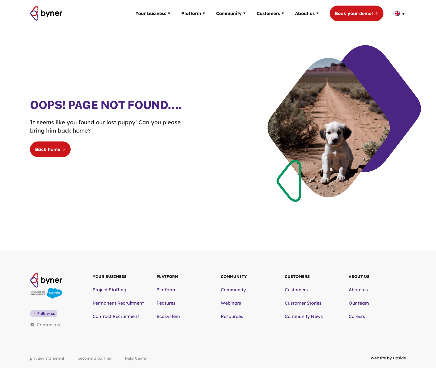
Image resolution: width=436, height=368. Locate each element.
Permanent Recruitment (118, 303)
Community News (304, 316)
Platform (166, 289)
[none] (400, 13)
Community (233, 289)
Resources (232, 316)
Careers (357, 316)
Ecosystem (168, 316)
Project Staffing (109, 289)
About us (358, 289)
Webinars (231, 303)
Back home (50, 149)
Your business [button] (152, 13)
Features (166, 303)
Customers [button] (270, 13)
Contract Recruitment (116, 316)
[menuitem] (400, 13)
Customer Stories (303, 303)
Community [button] (231, 13)
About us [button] (307, 13)
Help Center (136, 358)
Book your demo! (356, 13)
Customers (296, 289)
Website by (388, 357)
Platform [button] (193, 13)
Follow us (43, 313)
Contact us (45, 324)
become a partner (95, 358)
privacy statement (47, 358)
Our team (359, 303)
